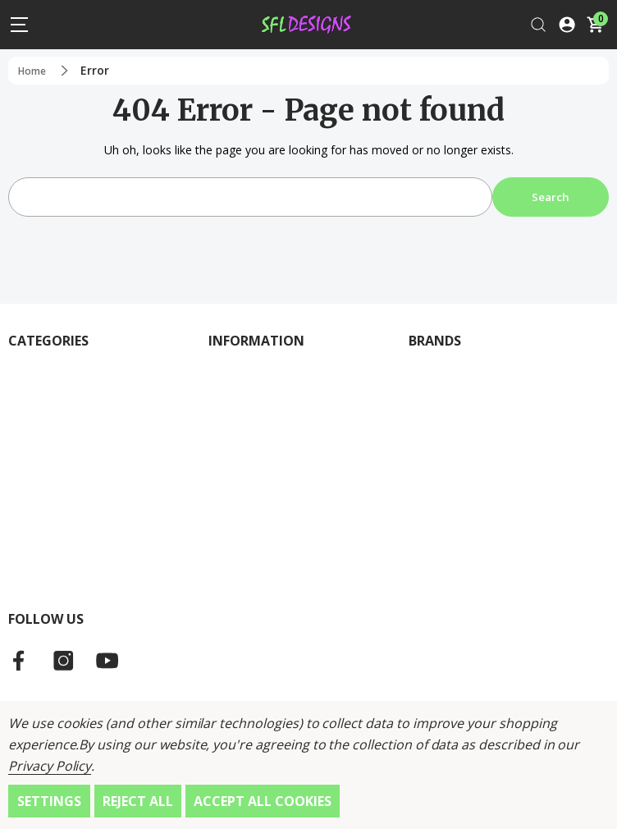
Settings (49, 801)
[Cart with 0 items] (595, 24)
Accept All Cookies (262, 801)
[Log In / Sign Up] (567, 24)
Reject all (138, 801)
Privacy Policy (49, 766)
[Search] (538, 24)
